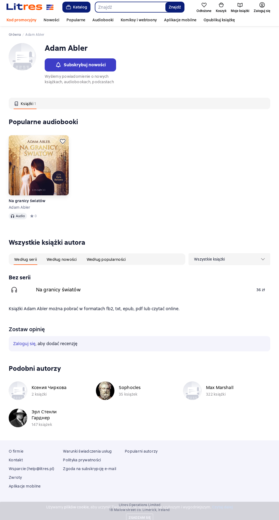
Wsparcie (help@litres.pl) (31, 468)
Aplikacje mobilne (180, 19)
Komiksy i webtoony (139, 19)
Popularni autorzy (141, 451)
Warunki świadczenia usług (87, 451)
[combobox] (130, 7)
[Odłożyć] (62, 141)
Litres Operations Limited (139, 505)
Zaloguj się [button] (24, 343)
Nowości (51, 19)
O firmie (16, 451)
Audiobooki (103, 19)
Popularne (75, 19)
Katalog (76, 7)
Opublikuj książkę (219, 19)
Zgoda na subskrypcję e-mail (89, 468)
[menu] (229, 259)
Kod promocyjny (22, 19)
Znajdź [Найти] (175, 7)
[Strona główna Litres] (30, 7)
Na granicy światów (27, 200)
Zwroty (15, 477)
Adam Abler (20, 207)
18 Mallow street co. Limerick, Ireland (139, 510)
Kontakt (16, 460)
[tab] (25, 103)
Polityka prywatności (82, 460)
